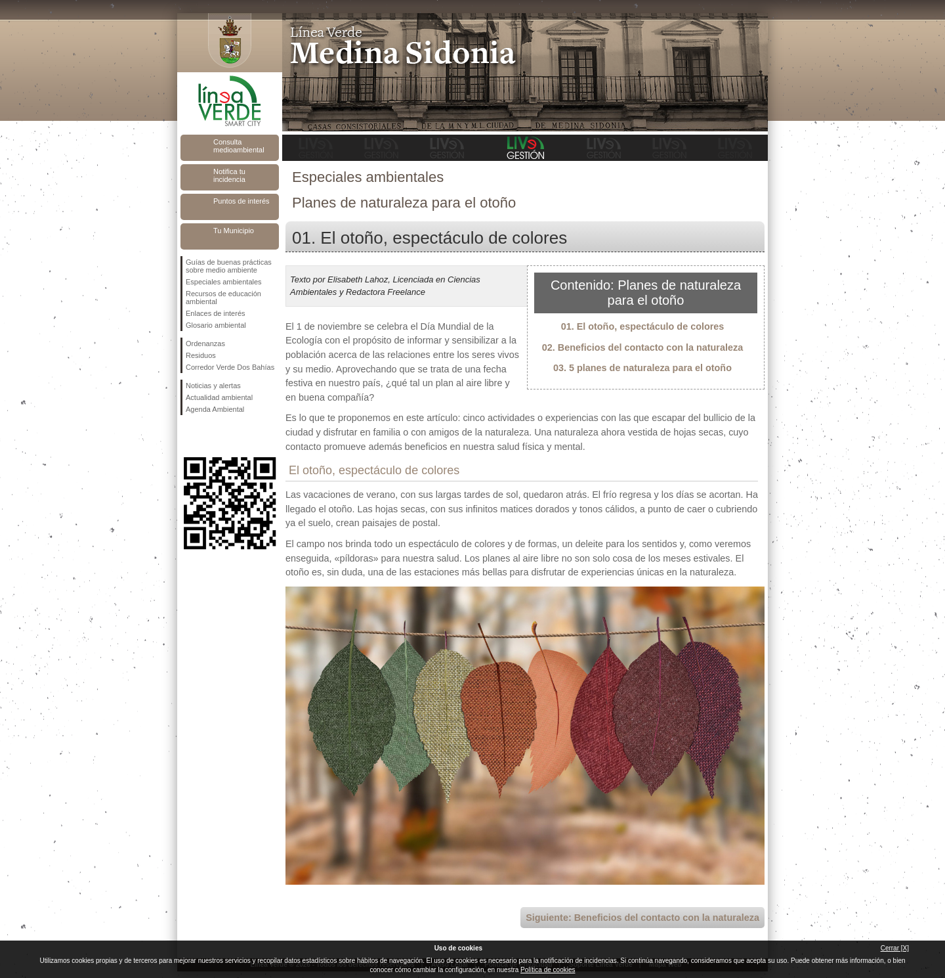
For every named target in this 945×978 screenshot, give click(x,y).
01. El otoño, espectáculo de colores (642, 326)
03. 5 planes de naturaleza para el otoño (642, 368)
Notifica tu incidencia (229, 175)
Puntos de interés (241, 201)
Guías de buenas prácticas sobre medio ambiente (229, 266)
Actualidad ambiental (219, 397)
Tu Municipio (233, 230)
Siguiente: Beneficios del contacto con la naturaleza (642, 917)
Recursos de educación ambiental (223, 297)
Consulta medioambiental (238, 146)
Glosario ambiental (216, 325)
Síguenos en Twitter (210, 436)
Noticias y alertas (213, 385)
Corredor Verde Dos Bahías (230, 367)
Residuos (201, 355)
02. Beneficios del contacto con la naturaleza (642, 347)
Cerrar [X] (895, 948)
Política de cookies (547, 969)
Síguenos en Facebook (188, 436)
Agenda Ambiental (215, 409)
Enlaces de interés (215, 313)
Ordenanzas (205, 343)
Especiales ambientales (224, 282)
